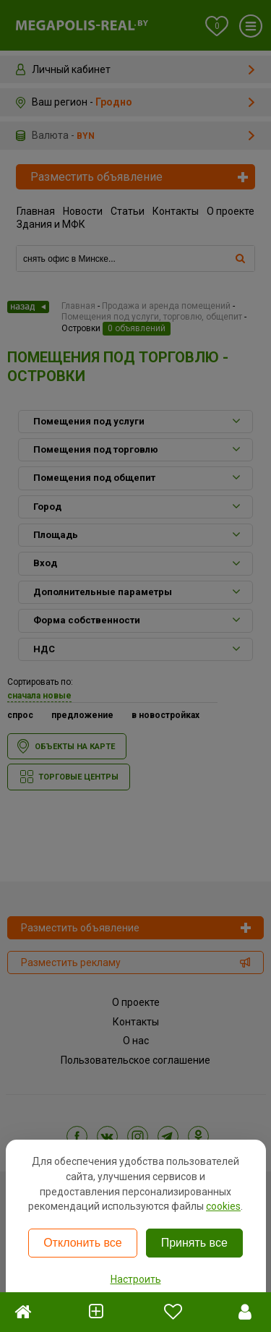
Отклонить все (82, 1243)
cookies (223, 1206)
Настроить (136, 1279)
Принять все (194, 1243)
